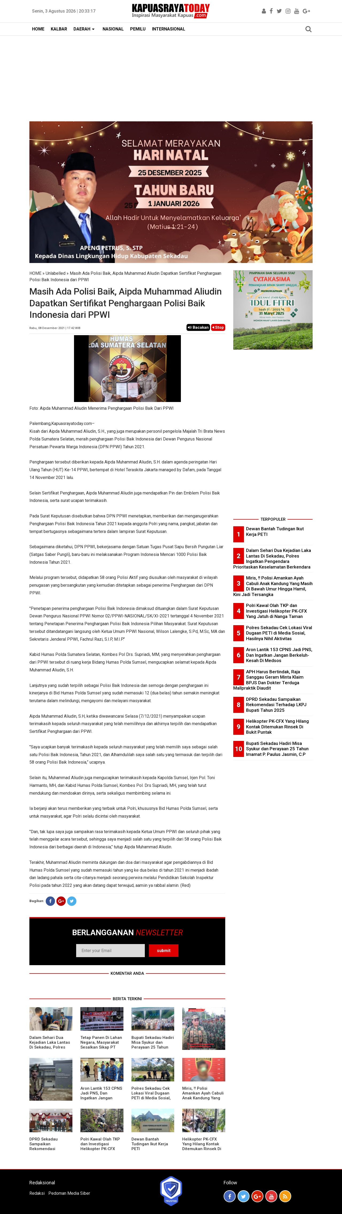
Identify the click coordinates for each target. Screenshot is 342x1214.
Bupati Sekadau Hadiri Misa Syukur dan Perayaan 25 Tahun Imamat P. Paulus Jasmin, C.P (152, 1047)
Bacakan (198, 327)
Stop (218, 327)
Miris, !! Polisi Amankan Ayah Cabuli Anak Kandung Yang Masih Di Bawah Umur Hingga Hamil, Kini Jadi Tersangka (203, 1100)
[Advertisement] (171, 75)
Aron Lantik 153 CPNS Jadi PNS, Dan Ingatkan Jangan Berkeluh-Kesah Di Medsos (101, 1098)
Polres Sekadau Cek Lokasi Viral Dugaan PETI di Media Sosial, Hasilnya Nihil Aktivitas (151, 1098)
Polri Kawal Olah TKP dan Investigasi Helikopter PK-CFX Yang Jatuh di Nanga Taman (100, 1149)
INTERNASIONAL (168, 29)
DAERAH (81, 29)
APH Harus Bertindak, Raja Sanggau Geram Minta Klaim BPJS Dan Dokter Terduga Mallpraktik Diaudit (268, 680)
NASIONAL (113, 29)
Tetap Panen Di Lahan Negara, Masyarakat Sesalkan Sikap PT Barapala (101, 1044)
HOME (38, 29)
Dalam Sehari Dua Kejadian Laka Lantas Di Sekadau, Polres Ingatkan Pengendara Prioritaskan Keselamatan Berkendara (272, 559)
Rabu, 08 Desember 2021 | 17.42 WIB (54, 328)
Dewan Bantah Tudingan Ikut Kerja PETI (149, 1144)
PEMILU (138, 29)
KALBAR (59, 29)
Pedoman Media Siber (69, 1193)
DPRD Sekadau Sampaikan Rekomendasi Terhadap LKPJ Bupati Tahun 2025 (50, 1149)
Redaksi (37, 1193)
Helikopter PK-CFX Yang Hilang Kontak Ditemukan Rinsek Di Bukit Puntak (201, 1146)
